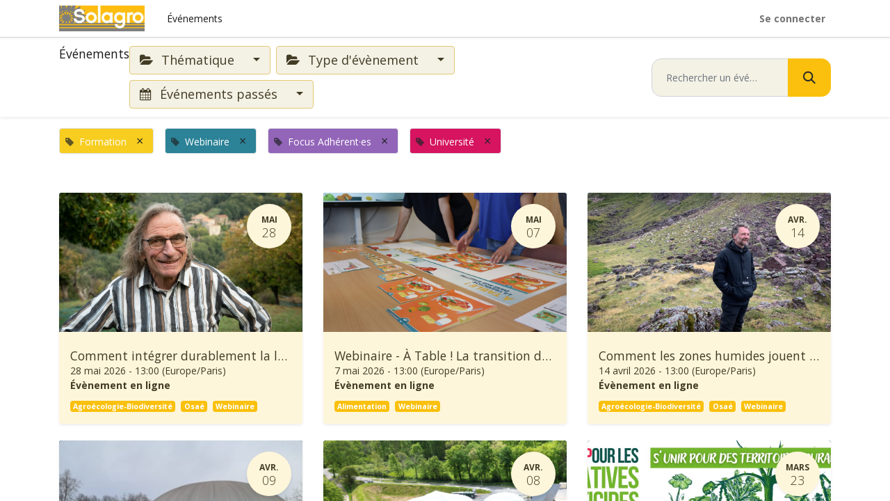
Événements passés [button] (210, 94)
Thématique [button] (189, 59)
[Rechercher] (809, 77)
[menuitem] (194, 18)
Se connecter (792, 18)
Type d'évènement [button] (354, 59)
